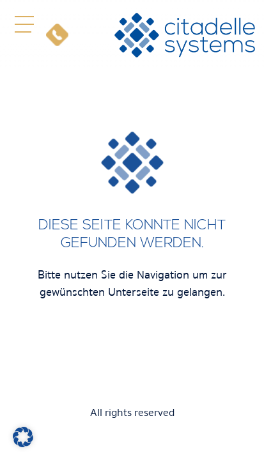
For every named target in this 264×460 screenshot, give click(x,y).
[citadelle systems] (184, 35)
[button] (24, 24)
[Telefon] (57, 35)
